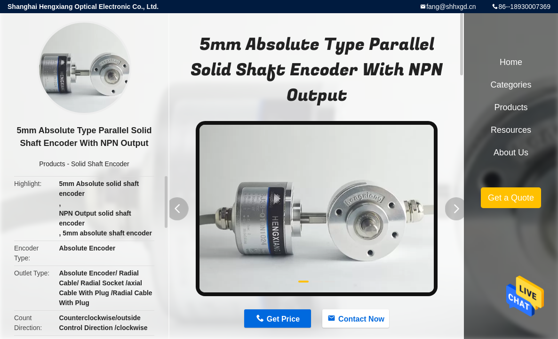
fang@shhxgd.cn (451, 6)
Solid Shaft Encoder (100, 164)
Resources (511, 130)
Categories (510, 84)
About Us (511, 152)
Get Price (283, 319)
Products (52, 164)
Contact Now (361, 319)
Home (511, 62)
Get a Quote (511, 197)
